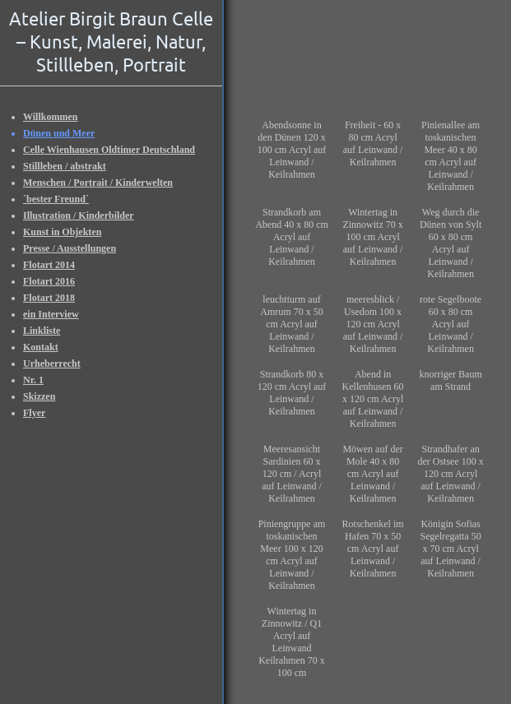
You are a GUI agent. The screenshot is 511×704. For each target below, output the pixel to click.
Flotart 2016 (49, 281)
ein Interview (51, 314)
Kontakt (40, 347)
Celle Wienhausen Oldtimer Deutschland (109, 149)
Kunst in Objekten (62, 232)
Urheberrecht (52, 363)
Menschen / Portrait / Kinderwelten (98, 182)
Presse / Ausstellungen (69, 248)
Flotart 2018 (49, 297)
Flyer (34, 413)
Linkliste (41, 330)
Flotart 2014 (49, 265)
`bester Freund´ (56, 199)
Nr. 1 (33, 380)
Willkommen (50, 117)
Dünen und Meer (59, 133)
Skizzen (39, 396)
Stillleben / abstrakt (64, 166)
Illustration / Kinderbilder (78, 215)
